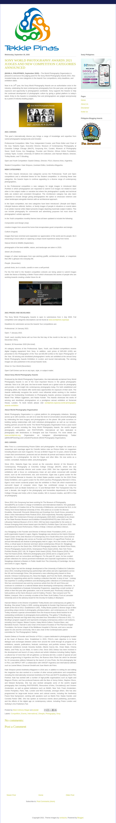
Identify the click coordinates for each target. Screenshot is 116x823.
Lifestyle (41, 714)
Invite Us (84, 112)
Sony (58, 714)
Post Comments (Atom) (46, 801)
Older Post (70, 795)
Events (24, 714)
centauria (63, 818)
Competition (15, 714)
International (32, 714)
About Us (84, 104)
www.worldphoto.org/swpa (59, 320)
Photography (50, 714)
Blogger (80, 818)
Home (41, 795)
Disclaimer (85, 108)
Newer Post (11, 795)
